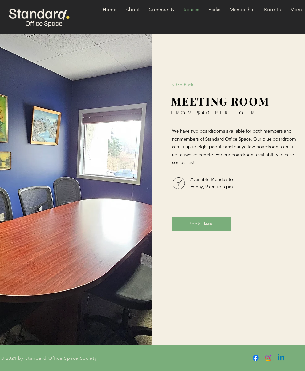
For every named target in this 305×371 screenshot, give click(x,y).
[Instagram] (268, 358)
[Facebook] (256, 358)
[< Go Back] (182, 84)
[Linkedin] (281, 358)
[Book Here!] (201, 224)
